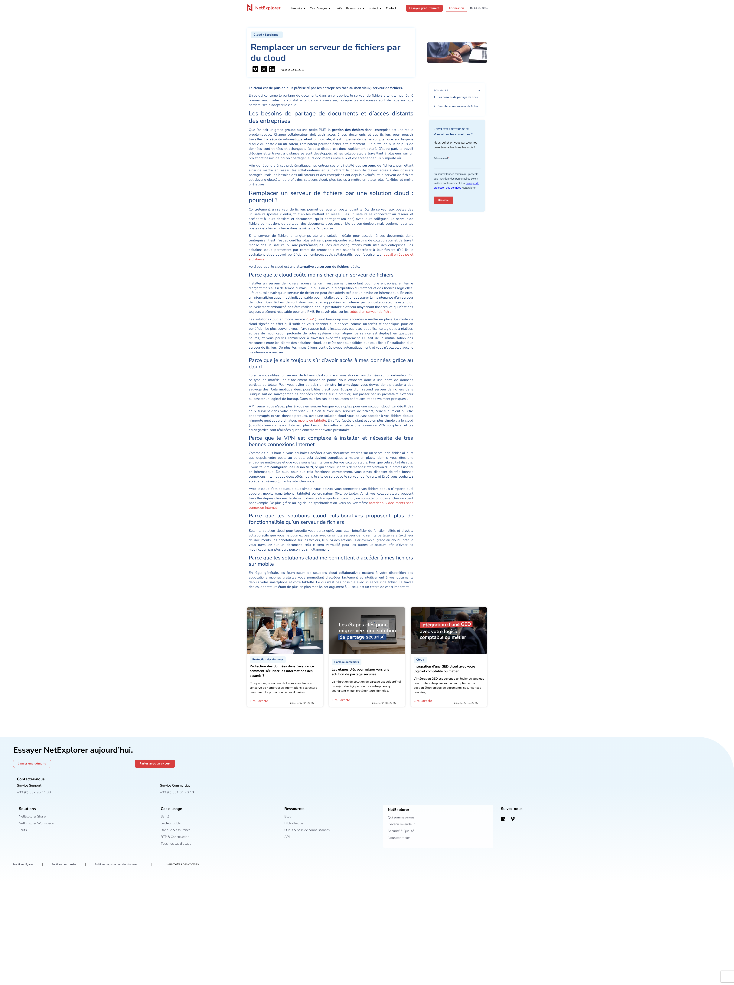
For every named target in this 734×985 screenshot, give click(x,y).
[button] (267, 35)
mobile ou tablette (312, 420)
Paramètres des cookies (185, 864)
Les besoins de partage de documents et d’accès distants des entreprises (459, 97)
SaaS (311, 319)
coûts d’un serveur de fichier (371, 311)
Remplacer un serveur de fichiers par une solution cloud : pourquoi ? (459, 106)
